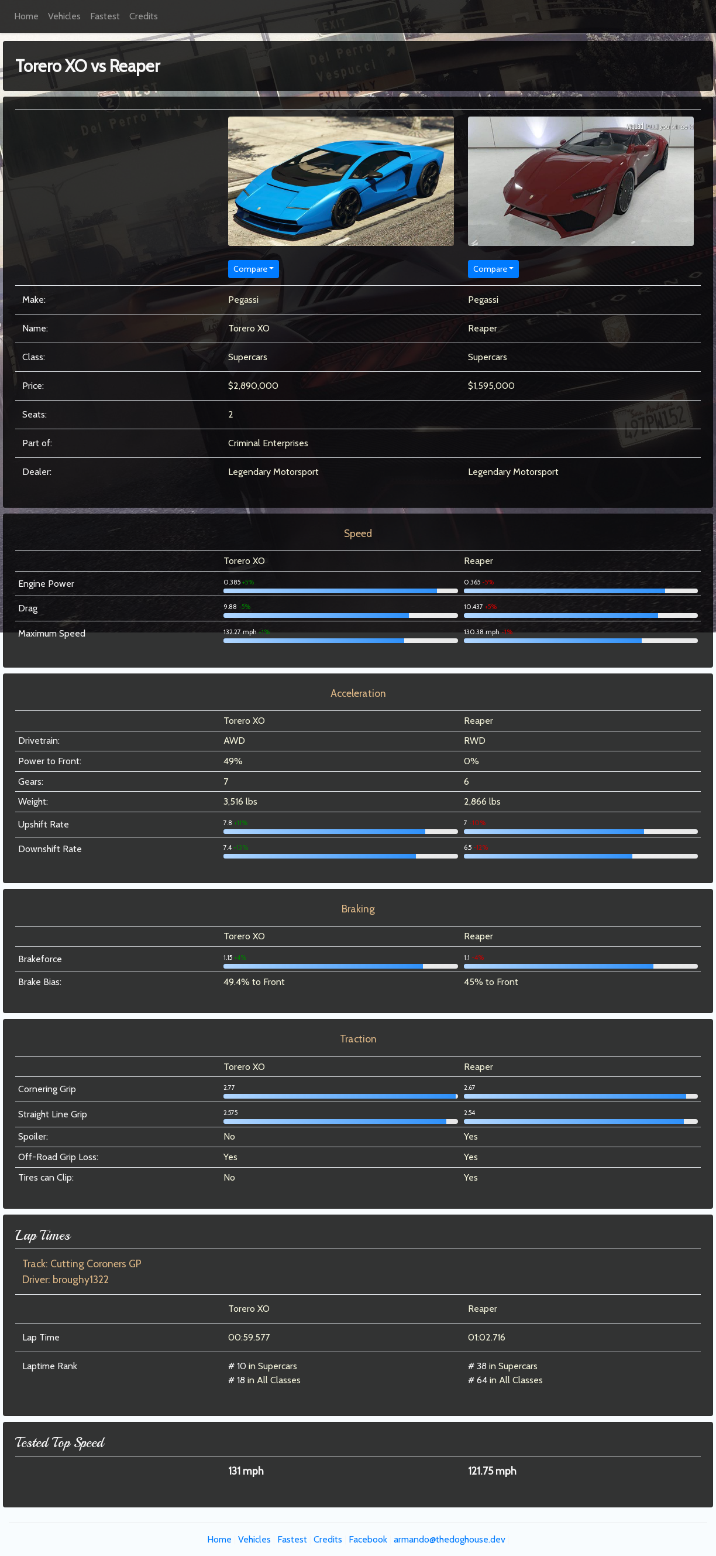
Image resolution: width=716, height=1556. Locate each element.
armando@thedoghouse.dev (449, 1539)
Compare (250, 269)
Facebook (368, 1539)
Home (26, 16)
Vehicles (64, 16)
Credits (143, 16)
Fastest (105, 16)
